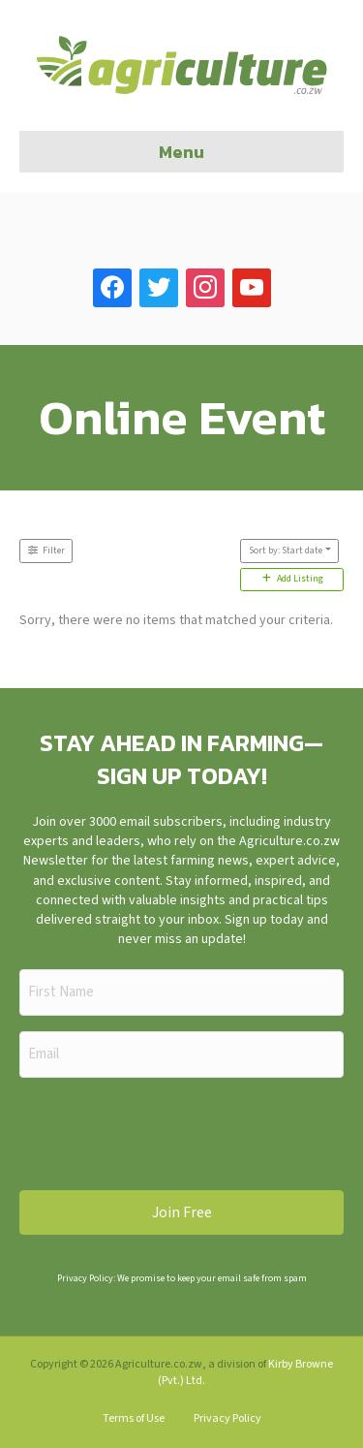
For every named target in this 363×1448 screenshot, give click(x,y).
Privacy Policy (227, 1418)
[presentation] (166, 1131)
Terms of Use (134, 1418)
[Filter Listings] (46, 551)
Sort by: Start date (285, 550)
